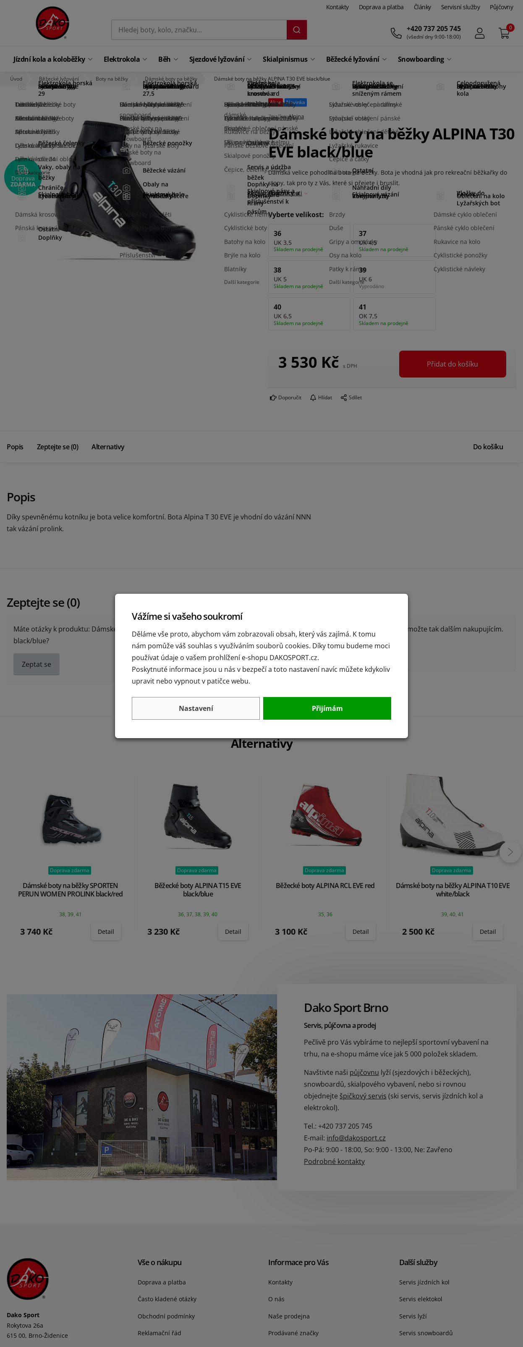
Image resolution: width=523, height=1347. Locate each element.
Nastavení (196, 708)
